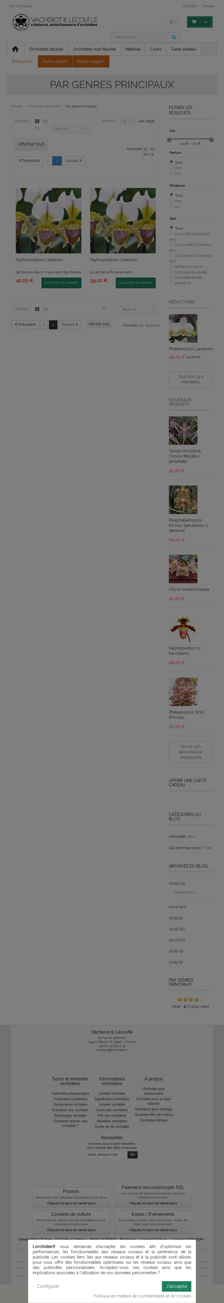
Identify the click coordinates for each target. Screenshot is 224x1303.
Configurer (48, 1286)
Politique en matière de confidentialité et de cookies (142, 1296)
